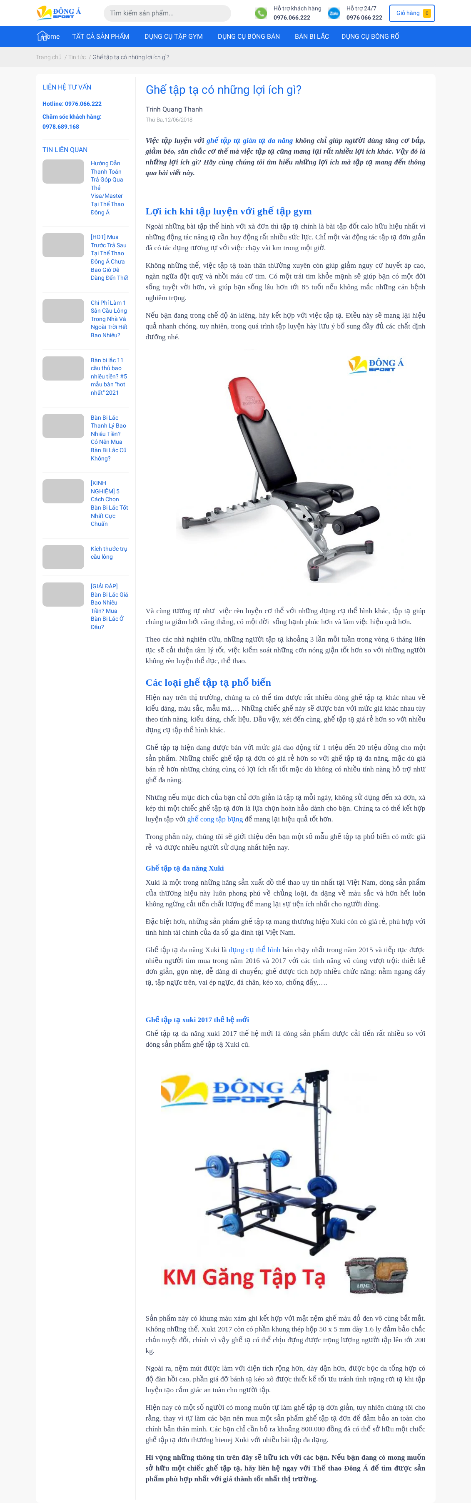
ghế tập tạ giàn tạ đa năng (250, 140)
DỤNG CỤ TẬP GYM (174, 36)
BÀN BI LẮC (312, 36)
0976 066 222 (364, 17)
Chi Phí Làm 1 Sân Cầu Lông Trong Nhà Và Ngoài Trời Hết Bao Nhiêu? (109, 318)
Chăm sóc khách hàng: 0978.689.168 (72, 121)
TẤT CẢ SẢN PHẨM (101, 36)
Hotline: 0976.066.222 (72, 103)
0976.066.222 (292, 17)
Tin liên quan (64, 150)
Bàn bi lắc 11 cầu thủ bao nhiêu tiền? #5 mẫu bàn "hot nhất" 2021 (109, 376)
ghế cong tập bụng (215, 819)
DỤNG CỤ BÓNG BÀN (249, 36)
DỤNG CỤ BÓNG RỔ (370, 36)
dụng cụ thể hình (254, 950)
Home (51, 36)
